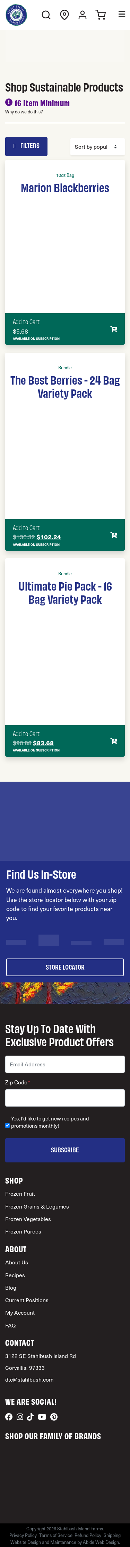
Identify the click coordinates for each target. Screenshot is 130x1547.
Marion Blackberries (65, 187)
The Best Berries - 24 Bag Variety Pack (65, 386)
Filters (26, 145)
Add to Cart (26, 321)
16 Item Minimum (42, 102)
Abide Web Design (101, 1542)
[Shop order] (97, 146)
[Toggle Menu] (117, 15)
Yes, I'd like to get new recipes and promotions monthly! (50, 1122)
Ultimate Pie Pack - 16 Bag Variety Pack (65, 592)
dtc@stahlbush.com (29, 1379)
